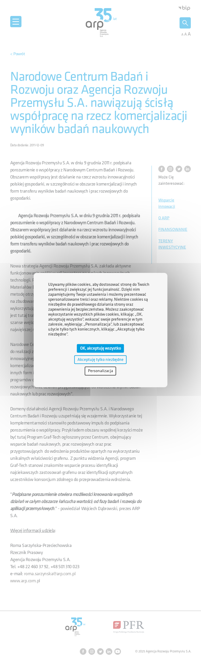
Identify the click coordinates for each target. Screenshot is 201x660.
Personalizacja (100, 370)
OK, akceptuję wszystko (100, 348)
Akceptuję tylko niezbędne (100, 359)
